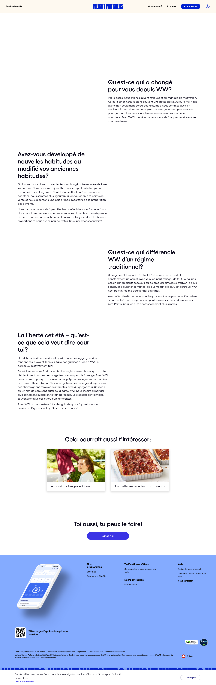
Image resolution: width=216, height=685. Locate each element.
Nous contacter (185, 581)
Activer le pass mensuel (189, 569)
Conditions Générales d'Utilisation (61, 652)
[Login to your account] (207, 6)
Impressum (81, 652)
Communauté (155, 6)
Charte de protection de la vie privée (30, 652)
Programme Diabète (96, 576)
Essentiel (91, 571)
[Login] (190, 6)
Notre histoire (130, 584)
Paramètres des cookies (115, 652)
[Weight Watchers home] (108, 6)
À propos (171, 6)
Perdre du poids (14, 6)
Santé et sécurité (96, 652)
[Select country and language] (195, 656)
